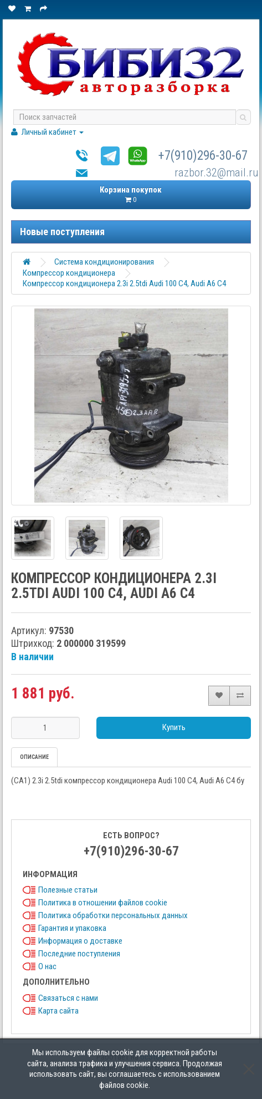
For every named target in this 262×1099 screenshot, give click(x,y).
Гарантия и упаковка (72, 928)
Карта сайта (58, 1011)
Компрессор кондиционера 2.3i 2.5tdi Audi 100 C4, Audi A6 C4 (124, 283)
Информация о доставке (80, 941)
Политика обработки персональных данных (113, 915)
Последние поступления (79, 954)
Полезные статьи (67, 890)
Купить (174, 727)
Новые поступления (62, 231)
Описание (34, 757)
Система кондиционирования (104, 262)
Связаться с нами (68, 998)
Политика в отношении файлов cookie (102, 903)
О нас (47, 966)
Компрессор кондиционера (69, 273)
